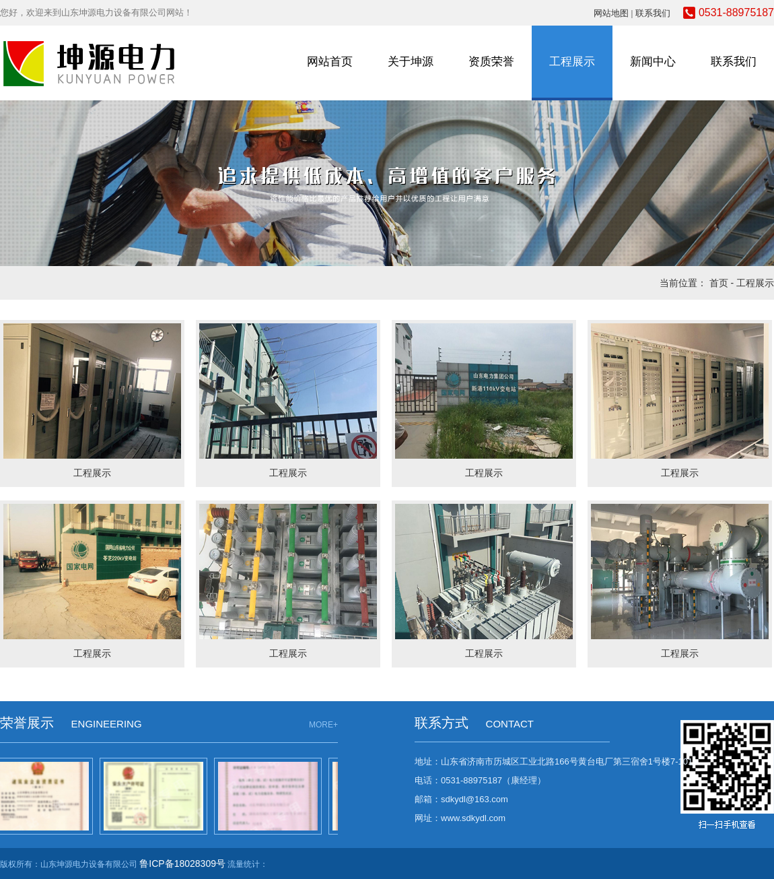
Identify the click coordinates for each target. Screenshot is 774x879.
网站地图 (611, 13)
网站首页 (330, 61)
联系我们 (652, 13)
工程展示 (572, 61)
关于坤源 (410, 61)
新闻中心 (653, 61)
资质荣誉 (491, 61)
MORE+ (323, 724)
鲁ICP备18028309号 (182, 863)
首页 (718, 283)
